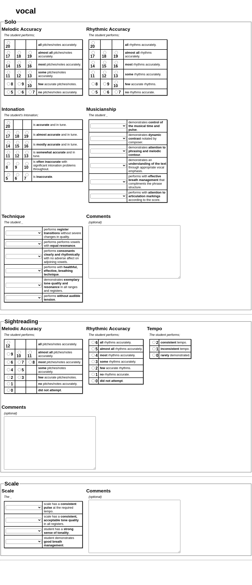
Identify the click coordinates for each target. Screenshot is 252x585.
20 (8, 46)
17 (8, 56)
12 (18, 76)
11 (8, 76)
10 (29, 86)
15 (18, 66)
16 (29, 66)
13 (29, 76)
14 (8, 66)
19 (29, 56)
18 (18, 56)
